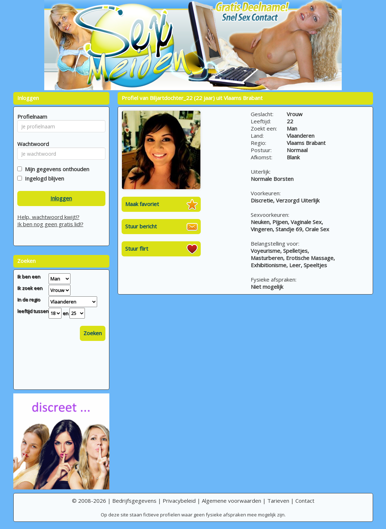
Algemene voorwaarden (231, 500)
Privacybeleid (179, 500)
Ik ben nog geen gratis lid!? (50, 224)
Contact (304, 500)
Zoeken (92, 333)
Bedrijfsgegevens (134, 500)
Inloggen (61, 198)
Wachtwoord (31, 143)
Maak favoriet (142, 204)
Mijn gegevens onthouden (55, 169)
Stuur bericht (141, 226)
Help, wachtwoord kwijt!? (48, 216)
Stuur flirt (136, 248)
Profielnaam (31, 116)
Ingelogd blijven (43, 178)
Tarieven (278, 500)
